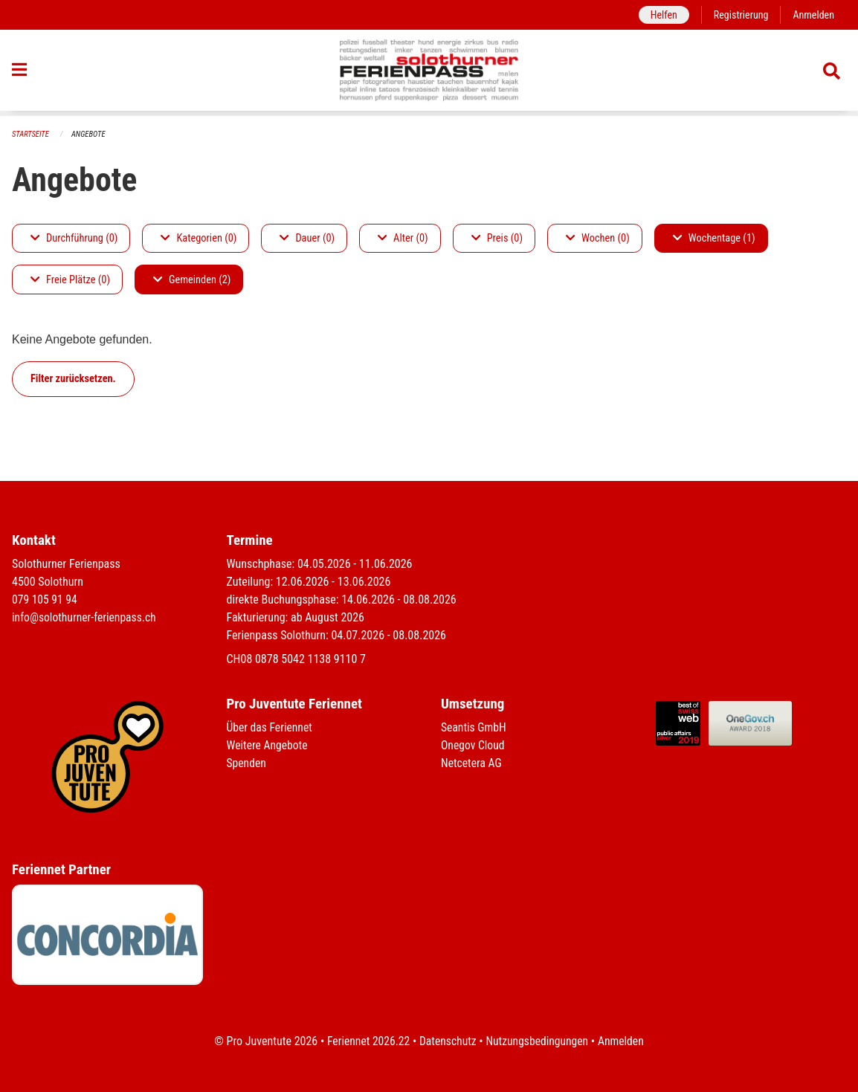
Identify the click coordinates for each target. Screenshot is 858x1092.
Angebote (90, 134)
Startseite (31, 134)
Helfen (660, 14)
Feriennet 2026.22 (365, 1041)
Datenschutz (447, 1041)
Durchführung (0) (73, 238)
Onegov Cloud (473, 745)
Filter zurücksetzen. (73, 378)
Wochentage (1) (714, 238)
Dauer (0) (307, 238)
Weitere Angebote (268, 745)
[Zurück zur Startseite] (429, 73)
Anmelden (813, 14)
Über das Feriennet (271, 727)
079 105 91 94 (45, 599)
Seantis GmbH (474, 727)
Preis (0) (497, 238)
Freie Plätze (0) (70, 280)
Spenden (247, 763)
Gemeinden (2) (191, 280)
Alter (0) (403, 238)
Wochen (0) (598, 238)
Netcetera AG (472, 763)
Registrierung (739, 14)
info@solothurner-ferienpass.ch (86, 617)
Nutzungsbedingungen (538, 1041)
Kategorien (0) (198, 238)
